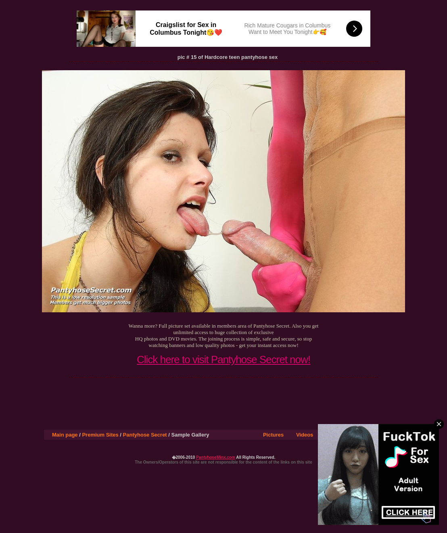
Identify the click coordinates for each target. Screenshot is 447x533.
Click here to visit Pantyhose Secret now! (223, 359)
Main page (65, 435)
